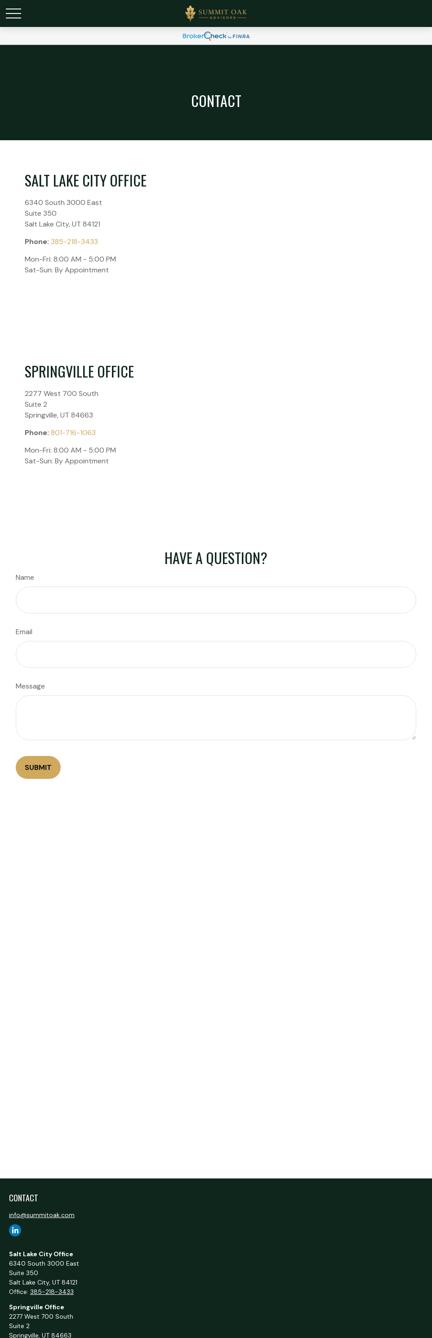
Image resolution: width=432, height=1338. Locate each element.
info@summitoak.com (42, 1215)
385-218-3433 (74, 241)
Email (24, 631)
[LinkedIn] (15, 1230)
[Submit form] (38, 767)
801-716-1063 (73, 432)
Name (25, 577)
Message (30, 686)
